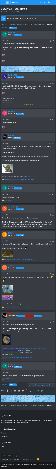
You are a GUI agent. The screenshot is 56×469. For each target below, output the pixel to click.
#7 (53, 241)
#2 (53, 83)
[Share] (50, 41)
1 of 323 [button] (4, 28)
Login (2, 446)
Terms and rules (15, 459)
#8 (53, 274)
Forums (3, 433)
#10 (52, 372)
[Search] (53, 3)
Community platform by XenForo (19, 464)
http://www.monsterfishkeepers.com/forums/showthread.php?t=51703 (24, 348)
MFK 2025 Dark (7, 456)
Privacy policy (25, 459)
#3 (53, 120)
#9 (53, 322)
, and (19, 259)
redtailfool (6, 12)
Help (31, 459)
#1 (53, 41)
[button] (3, 3)
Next (12, 28)
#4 (53, 143)
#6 (53, 215)
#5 (53, 194)
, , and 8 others (19, 179)
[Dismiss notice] (52, 18)
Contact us (4, 436)
